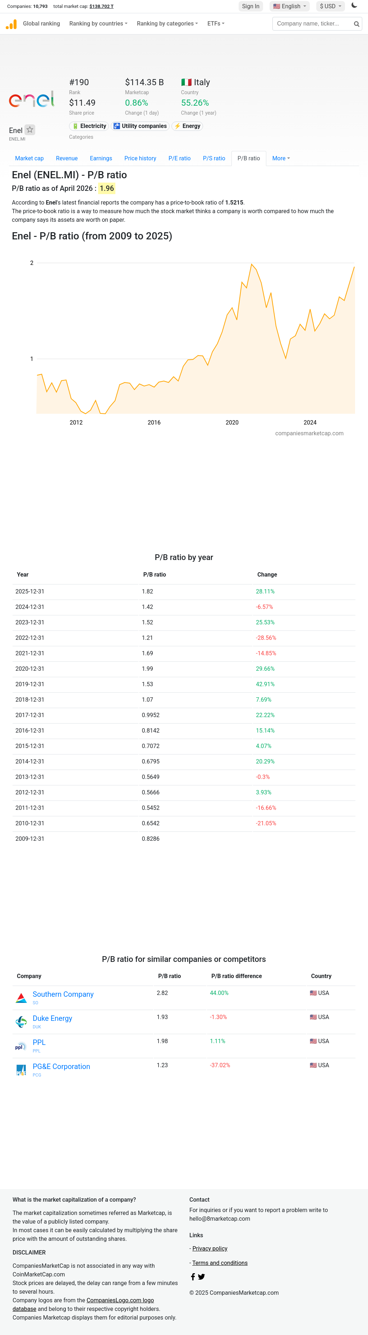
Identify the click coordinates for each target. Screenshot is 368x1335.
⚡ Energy (187, 126)
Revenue (67, 158)
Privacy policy (209, 1248)
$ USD (328, 6)
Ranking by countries (96, 23)
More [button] (279, 158)
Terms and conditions (220, 1263)
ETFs (213, 23)
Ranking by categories (165, 23)
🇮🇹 (195, 82)
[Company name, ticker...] (317, 24)
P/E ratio (180, 158)
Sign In (250, 6)
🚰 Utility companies (140, 126)
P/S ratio (214, 158)
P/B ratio (249, 158)
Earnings (101, 158)
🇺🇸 (287, 6)
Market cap (29, 158)
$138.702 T (101, 6)
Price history (140, 158)
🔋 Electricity (89, 126)
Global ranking (41, 23)
